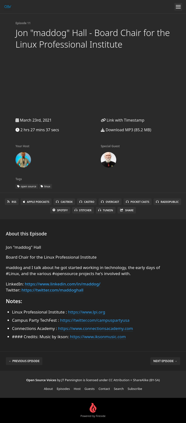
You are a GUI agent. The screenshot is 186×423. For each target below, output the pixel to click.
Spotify (60, 210)
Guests (90, 389)
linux (45, 186)
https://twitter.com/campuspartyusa (95, 320)
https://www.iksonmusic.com (98, 336)
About (48, 389)
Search (119, 389)
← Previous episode (24, 361)
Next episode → (165, 361)
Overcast (110, 202)
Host (77, 389)
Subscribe (135, 389)
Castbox (64, 202)
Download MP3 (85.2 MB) (126, 129)
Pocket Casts (137, 202)
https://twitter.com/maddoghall (53, 290)
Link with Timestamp (122, 120)
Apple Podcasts (36, 202)
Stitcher (83, 210)
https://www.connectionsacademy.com (95, 328)
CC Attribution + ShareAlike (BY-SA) (134, 380)
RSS (11, 202)
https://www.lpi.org (86, 312)
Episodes (63, 389)
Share (127, 210)
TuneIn (105, 210)
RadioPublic (167, 202)
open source (26, 186)
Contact (104, 389)
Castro (86, 202)
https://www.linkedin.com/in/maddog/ (62, 284)
